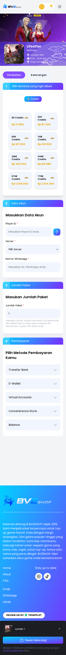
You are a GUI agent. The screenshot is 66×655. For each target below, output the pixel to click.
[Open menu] (59, 6)
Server (10, 241)
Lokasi (7, 602)
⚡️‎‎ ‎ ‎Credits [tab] (33, 98)
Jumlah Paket (15, 305)
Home (7, 568)
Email (6, 589)
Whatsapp (10, 595)
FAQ (5, 581)
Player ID (12, 223)
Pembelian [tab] (14, 75)
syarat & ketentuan (13, 650)
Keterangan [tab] (39, 75)
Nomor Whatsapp (17, 259)
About (7, 574)
